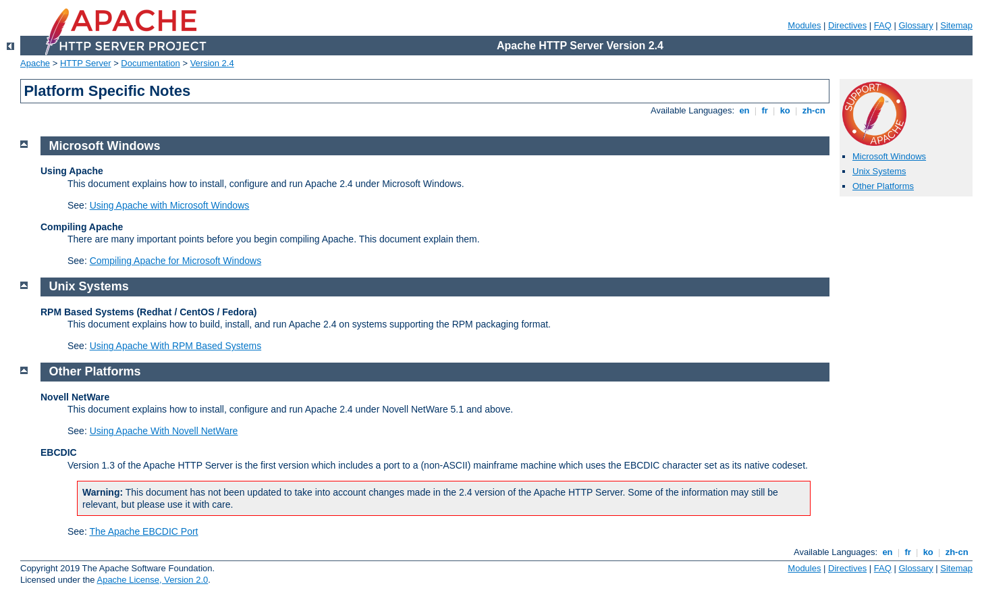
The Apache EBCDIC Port (143, 531)
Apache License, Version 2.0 (152, 580)
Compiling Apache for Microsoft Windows (175, 260)
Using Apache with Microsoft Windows (170, 205)
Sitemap (956, 25)
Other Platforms (883, 186)
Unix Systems (879, 171)
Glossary (915, 25)
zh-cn (813, 110)
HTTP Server (85, 63)
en (744, 110)
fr (765, 110)
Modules (804, 25)
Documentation (150, 63)
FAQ (883, 25)
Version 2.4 (212, 63)
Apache (35, 63)
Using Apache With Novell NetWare (164, 430)
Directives (847, 25)
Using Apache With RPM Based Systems (175, 345)
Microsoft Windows (889, 156)
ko (785, 110)
